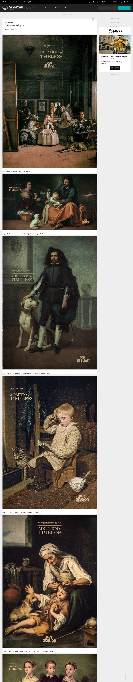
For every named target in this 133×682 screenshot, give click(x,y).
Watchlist (68, 8)
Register (97, 2)
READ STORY (115, 68)
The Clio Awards (16, 2)
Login (88, 2)
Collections (59, 8)
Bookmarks (107, 2)
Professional (41, 8)
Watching (117, 2)
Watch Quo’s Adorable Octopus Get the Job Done (114, 58)
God (12, 30)
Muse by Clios (28, 2)
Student (50, 8)
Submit (127, 2)
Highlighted (30, 8)
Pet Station (9, 22)
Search (124, 8)
